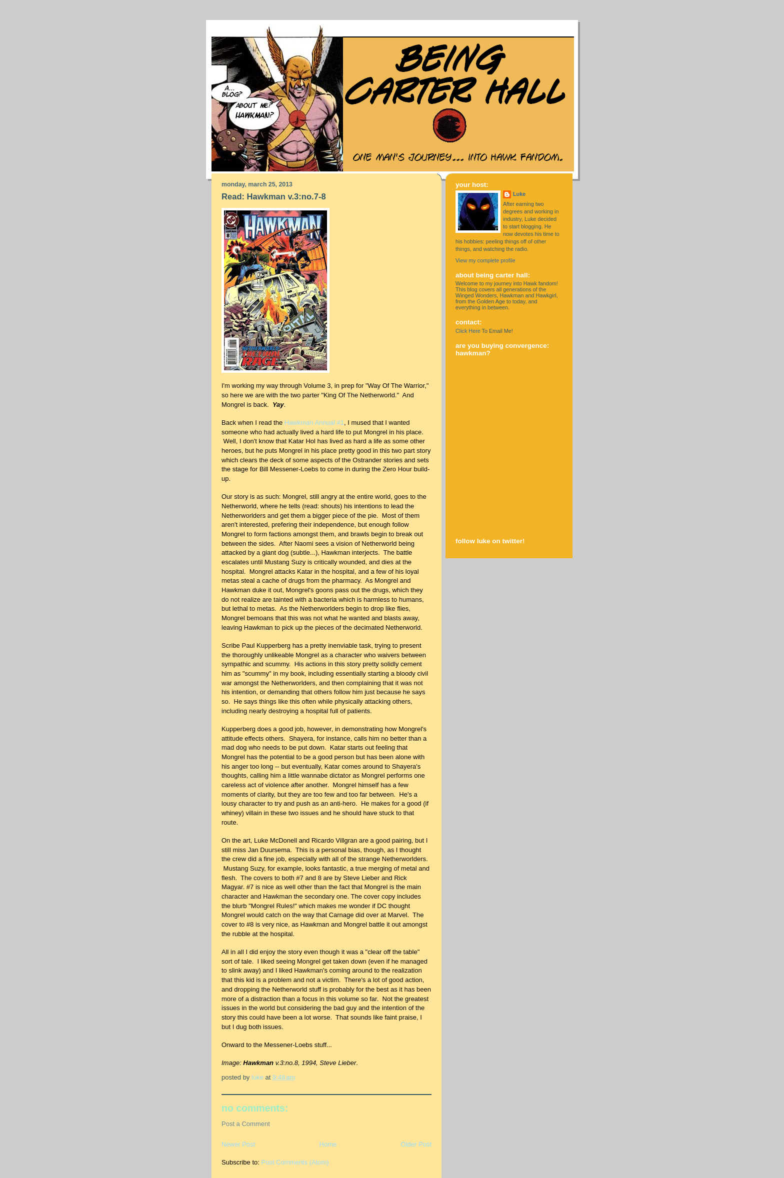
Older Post (416, 1144)
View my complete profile (486, 260)
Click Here (468, 331)
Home (328, 1144)
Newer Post (238, 1144)
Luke (519, 194)
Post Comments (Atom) (295, 1162)
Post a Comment (246, 1124)
